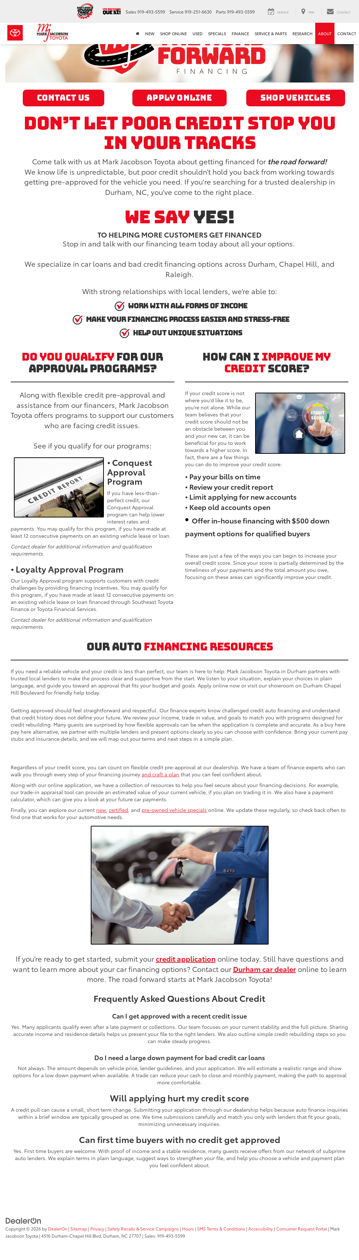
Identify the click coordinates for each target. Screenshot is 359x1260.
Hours (188, 1229)
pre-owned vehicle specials (174, 809)
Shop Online (173, 33)
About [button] (325, 33)
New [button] (149, 33)
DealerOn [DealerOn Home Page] (57, 1229)
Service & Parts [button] (271, 33)
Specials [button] (217, 33)
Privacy (97, 1229)
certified (118, 809)
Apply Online (179, 97)
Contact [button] (346, 33)
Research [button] (302, 33)
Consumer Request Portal (301, 1229)
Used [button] (197, 33)
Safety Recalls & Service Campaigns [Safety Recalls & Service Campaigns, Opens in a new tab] (143, 1229)
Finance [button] (240, 33)
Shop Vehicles (295, 97)
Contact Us (63, 97)
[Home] (137, 33)
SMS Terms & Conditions (221, 1229)
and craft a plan (160, 774)
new (101, 809)
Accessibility (260, 1229)
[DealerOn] (23, 1219)
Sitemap (78, 1229)
